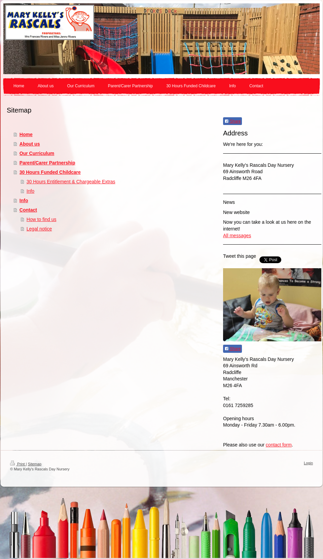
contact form (279, 444)
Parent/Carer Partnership (47, 162)
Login (308, 463)
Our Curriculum (37, 153)
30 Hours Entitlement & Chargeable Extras (71, 181)
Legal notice (39, 228)
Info (30, 191)
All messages (237, 235)
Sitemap (34, 464)
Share (232, 121)
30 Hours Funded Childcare (50, 172)
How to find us (42, 219)
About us (30, 144)
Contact (28, 210)
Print (18, 464)
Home (26, 134)
